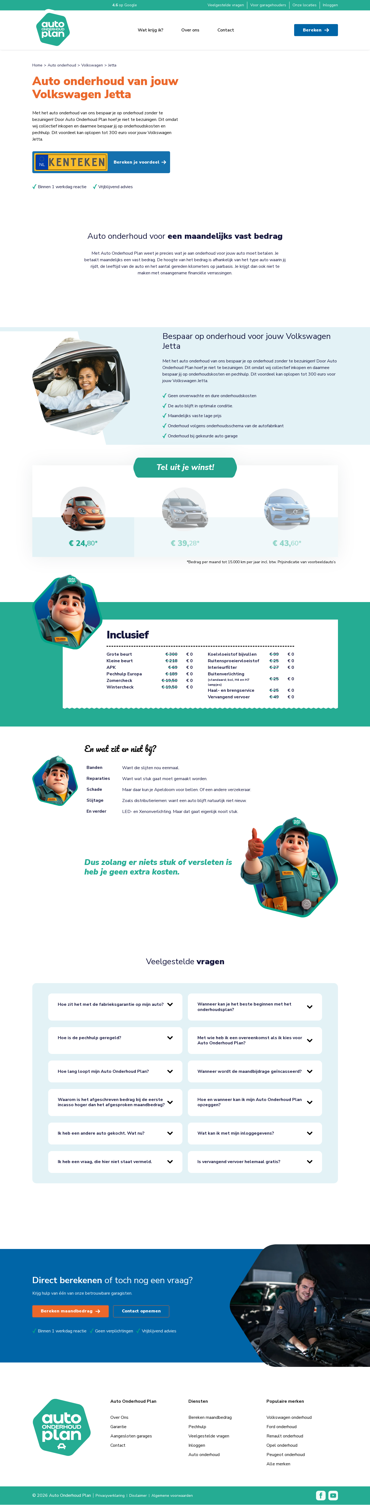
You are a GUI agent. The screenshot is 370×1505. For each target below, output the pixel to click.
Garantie (118, 1427)
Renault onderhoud (284, 1436)
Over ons (190, 28)
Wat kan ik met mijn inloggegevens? (235, 1134)
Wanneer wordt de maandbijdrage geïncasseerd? (249, 1072)
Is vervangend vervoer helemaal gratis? (238, 1162)
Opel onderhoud (281, 1446)
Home (37, 65)
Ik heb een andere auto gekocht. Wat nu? (101, 1134)
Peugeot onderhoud (285, 1455)
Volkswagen (92, 65)
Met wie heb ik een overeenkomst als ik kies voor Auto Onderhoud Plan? (249, 1040)
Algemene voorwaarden (180, 1496)
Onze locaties (304, 5)
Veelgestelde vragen (226, 5)
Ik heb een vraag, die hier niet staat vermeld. (105, 1162)
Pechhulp (197, 1427)
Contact (225, 28)
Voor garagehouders (268, 5)
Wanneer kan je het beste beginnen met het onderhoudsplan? (244, 1007)
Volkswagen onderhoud (289, 1418)
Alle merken (278, 1464)
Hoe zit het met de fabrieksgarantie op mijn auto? (111, 1005)
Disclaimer (143, 1496)
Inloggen (330, 5)
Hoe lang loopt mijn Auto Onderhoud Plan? (103, 1072)
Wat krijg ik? (150, 28)
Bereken (316, 28)
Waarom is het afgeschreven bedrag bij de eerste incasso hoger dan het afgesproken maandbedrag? (111, 1102)
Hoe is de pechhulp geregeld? (89, 1038)
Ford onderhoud (281, 1427)
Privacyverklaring (112, 1496)
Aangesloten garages (131, 1436)
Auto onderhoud (62, 65)
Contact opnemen (143, 1312)
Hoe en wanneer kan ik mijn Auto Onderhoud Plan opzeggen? (249, 1102)
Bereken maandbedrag (71, 1312)
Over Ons (119, 1418)
